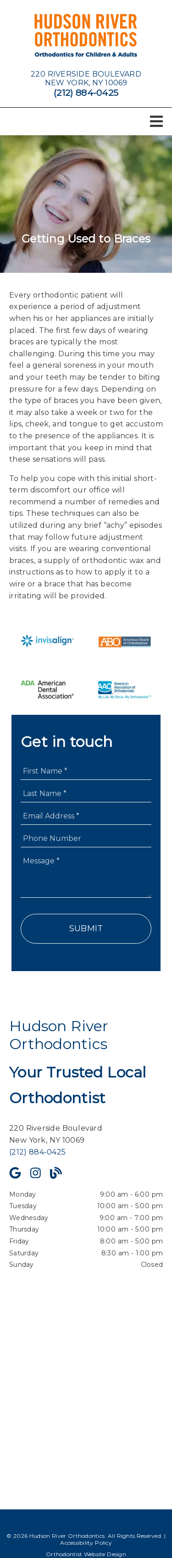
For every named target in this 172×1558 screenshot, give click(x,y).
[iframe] (86, 1383)
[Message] (86, 875)
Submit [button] (86, 928)
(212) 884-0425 (86, 92)
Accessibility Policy (86, 1542)
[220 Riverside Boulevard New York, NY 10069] (86, 78)
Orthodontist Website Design (86, 1554)
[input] (86, 771)
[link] (86, 36)
